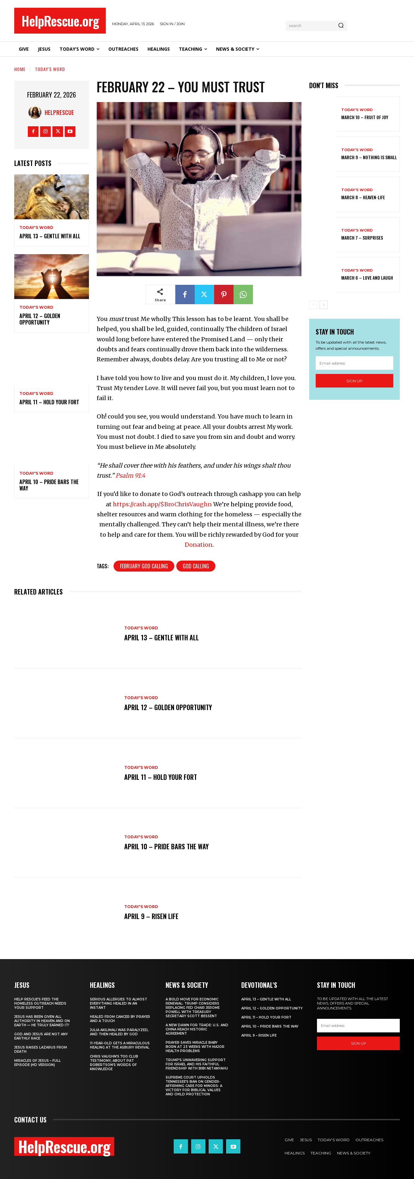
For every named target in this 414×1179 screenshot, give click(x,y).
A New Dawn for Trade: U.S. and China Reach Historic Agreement (197, 1029)
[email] (354, 363)
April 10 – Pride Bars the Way (49, 485)
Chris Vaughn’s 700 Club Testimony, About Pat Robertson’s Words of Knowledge (114, 1062)
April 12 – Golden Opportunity (39, 319)
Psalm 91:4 (130, 475)
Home (20, 69)
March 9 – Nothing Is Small (369, 157)
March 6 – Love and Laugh (367, 277)
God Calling (196, 566)
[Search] (341, 26)
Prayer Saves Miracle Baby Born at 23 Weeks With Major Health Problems (195, 1046)
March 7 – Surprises (362, 237)
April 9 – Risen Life (151, 916)
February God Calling (144, 566)
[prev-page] (313, 305)
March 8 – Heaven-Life (363, 197)
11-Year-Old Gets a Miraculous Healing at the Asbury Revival (120, 1045)
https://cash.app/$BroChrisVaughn (162, 504)
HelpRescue (59, 112)
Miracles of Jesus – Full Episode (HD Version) (37, 1063)
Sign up (354, 380)
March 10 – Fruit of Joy (364, 117)
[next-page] (324, 305)
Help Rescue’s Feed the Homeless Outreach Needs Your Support (40, 1003)
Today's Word (50, 69)
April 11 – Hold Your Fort (49, 402)
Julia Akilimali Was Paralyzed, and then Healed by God (119, 1032)
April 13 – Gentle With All (49, 236)
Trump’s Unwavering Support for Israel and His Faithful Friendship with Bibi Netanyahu (197, 1064)
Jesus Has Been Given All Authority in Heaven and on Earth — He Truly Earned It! (42, 1021)
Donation (198, 544)
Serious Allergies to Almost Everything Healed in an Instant (118, 1003)
